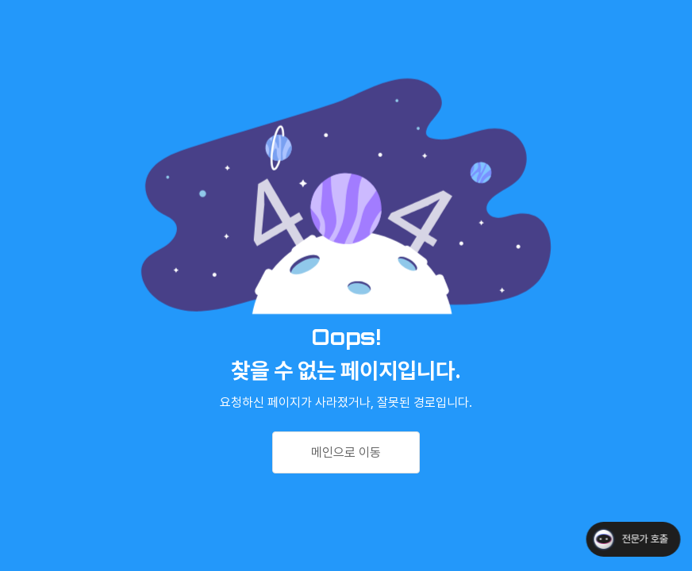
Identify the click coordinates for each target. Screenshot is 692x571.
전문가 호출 (644, 539)
